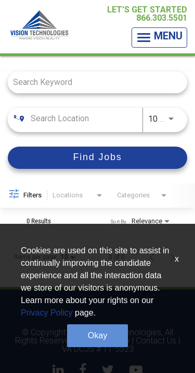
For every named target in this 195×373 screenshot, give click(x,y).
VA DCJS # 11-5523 (98, 349)
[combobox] (92, 82)
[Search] (97, 158)
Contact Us (156, 341)
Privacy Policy (104, 341)
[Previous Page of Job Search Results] (151, 257)
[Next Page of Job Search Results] (172, 257)
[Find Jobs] (97, 158)
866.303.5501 (161, 18)
